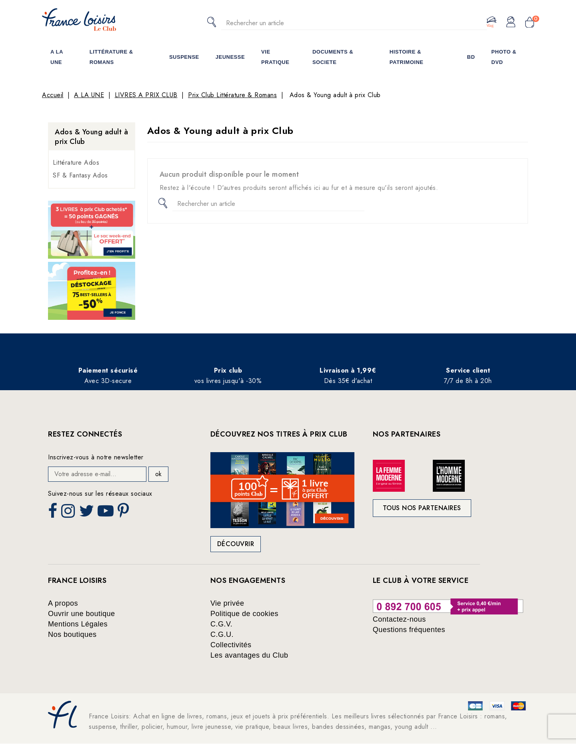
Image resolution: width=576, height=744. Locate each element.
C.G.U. (222, 634)
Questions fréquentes (409, 630)
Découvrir (235, 544)
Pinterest (124, 513)
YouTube (106, 513)
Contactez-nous (399, 619)
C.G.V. (221, 624)
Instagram (69, 513)
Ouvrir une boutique (81, 614)
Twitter (87, 513)
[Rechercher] (354, 23)
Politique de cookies (244, 614)
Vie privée (227, 603)
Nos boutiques (72, 634)
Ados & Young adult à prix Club (91, 137)
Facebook (53, 513)
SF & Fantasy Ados (80, 175)
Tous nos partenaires (422, 508)
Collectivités (231, 645)
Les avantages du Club (249, 655)
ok (158, 474)
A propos (63, 603)
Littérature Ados (76, 162)
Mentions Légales (78, 624)
